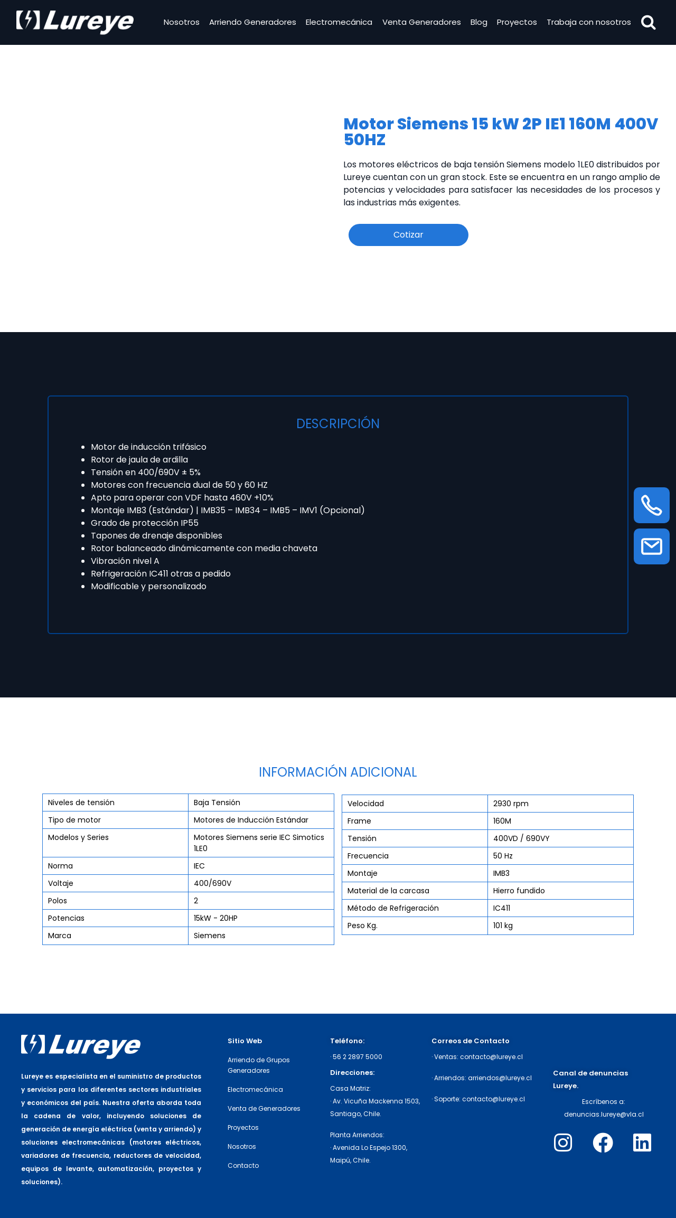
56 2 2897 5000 (357, 1056)
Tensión (362, 838)
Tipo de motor (74, 820)
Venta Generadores (420, 23)
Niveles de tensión (81, 802)
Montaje (363, 873)
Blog (477, 23)
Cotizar (408, 235)
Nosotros (180, 23)
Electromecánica (338, 23)
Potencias (66, 918)
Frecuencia (368, 856)
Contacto (243, 1165)
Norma (60, 866)
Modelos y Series (78, 837)
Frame (359, 821)
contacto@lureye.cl (491, 1056)
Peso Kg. (363, 925)
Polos (57, 900)
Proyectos (515, 23)
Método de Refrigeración (393, 908)
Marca (59, 935)
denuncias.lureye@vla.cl (604, 1114)
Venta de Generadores (264, 1108)
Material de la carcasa (388, 890)
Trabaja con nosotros (588, 23)
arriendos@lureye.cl (500, 1077)
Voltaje (60, 883)
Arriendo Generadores (251, 23)
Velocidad (366, 803)
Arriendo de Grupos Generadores (259, 1065)
